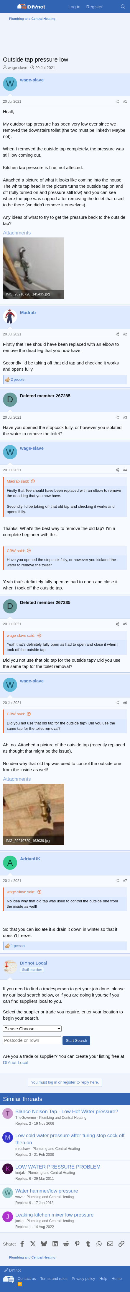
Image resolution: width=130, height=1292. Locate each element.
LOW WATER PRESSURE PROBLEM (58, 1167)
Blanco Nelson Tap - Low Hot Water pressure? (66, 1111)
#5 (125, 624)
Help (103, 1278)
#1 (125, 101)
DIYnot (12, 1270)
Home (116, 1278)
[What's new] (111, 6)
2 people (17, 379)
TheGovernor (25, 1118)
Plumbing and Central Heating (62, 1118)
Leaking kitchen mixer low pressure (54, 1215)
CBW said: (16, 551)
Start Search (76, 1040)
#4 (125, 470)
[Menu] (8, 7)
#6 (125, 703)
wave (19, 1197)
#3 (125, 417)
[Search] (123, 6)
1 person (18, 946)
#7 (125, 881)
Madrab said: (18, 481)
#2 (125, 334)
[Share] (117, 101)
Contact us (27, 1278)
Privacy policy (83, 1278)
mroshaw (22, 1149)
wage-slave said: (21, 635)
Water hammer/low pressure (46, 1191)
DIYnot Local (15, 1062)
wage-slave (17, 67)
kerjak (20, 1173)
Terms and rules (53, 1278)
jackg (19, 1221)
